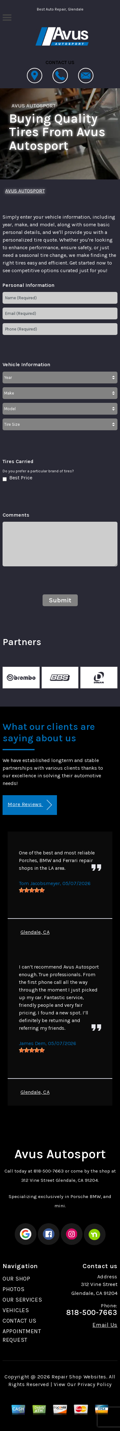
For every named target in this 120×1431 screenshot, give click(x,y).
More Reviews (30, 805)
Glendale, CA (35, 932)
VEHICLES (16, 1310)
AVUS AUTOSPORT (34, 105)
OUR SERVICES (22, 1299)
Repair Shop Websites (79, 1377)
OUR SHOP (16, 1278)
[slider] (31, 890)
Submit (60, 600)
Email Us (104, 1325)
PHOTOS (13, 1289)
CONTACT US (19, 1320)
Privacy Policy (94, 1384)
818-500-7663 (49, 1171)
